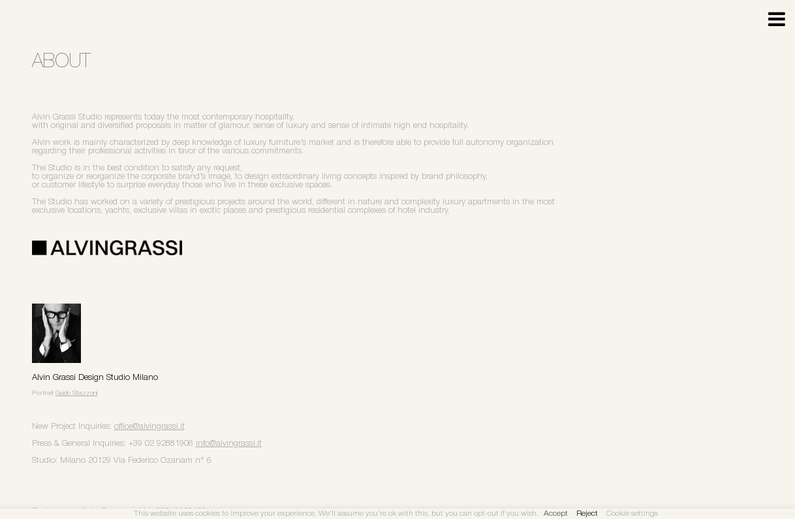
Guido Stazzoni (76, 393)
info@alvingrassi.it (229, 443)
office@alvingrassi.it (149, 426)
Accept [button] (556, 513)
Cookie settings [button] (632, 513)
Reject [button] (587, 513)
